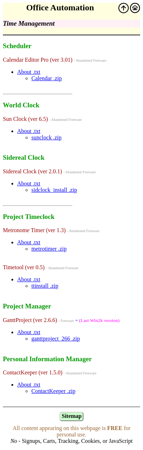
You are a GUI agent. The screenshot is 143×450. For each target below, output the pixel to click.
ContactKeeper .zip (53, 391)
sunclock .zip (46, 137)
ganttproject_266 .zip (55, 339)
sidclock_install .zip (54, 190)
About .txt (28, 72)
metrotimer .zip (49, 249)
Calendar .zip (46, 78)
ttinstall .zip (44, 286)
